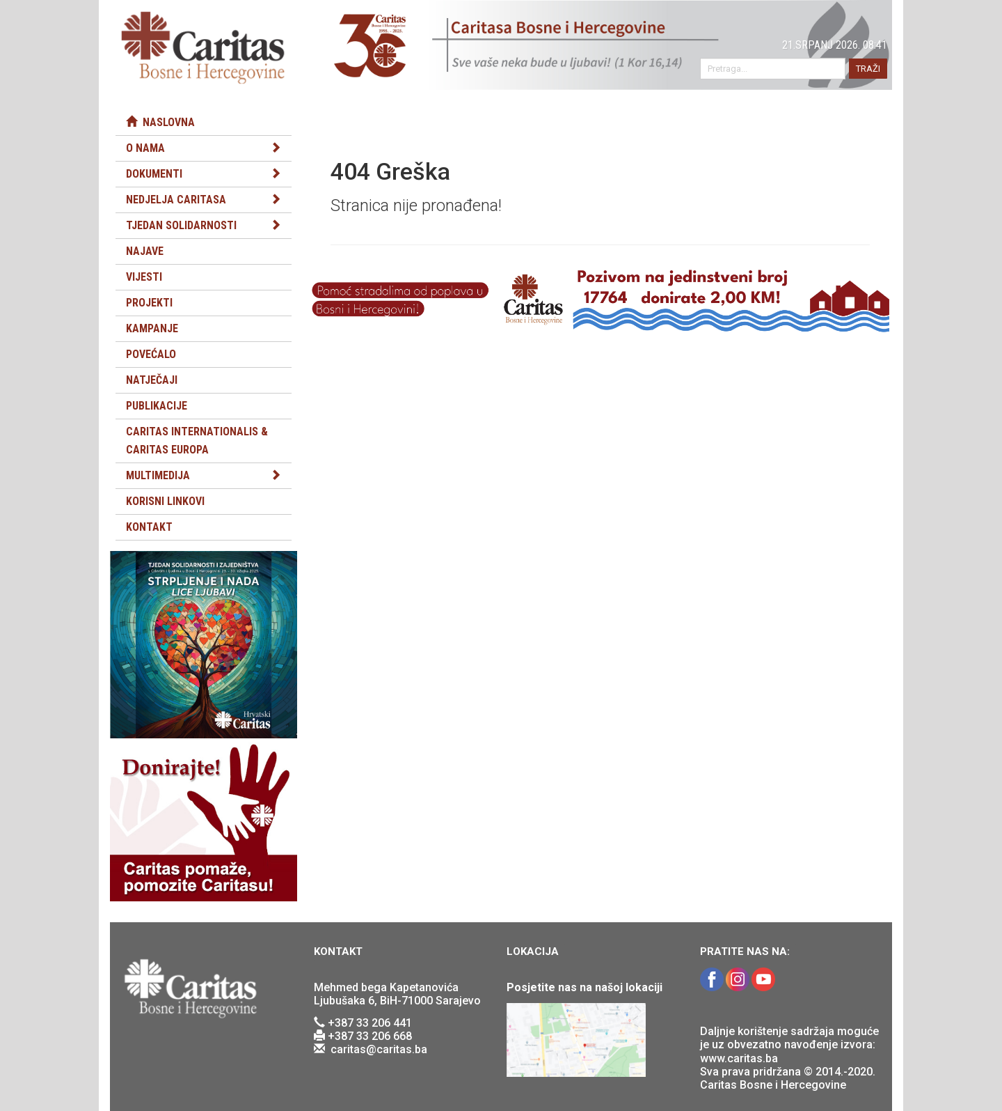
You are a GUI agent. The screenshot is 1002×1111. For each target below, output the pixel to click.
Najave (145, 251)
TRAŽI (868, 68)
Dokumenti (154, 173)
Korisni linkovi (165, 501)
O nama (145, 148)
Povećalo (151, 354)
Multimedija (158, 475)
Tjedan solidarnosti (181, 225)
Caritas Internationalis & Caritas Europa (197, 440)
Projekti (149, 302)
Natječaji (151, 380)
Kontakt (149, 527)
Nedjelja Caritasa (176, 199)
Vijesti (144, 276)
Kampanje (152, 328)
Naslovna (160, 122)
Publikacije (156, 405)
